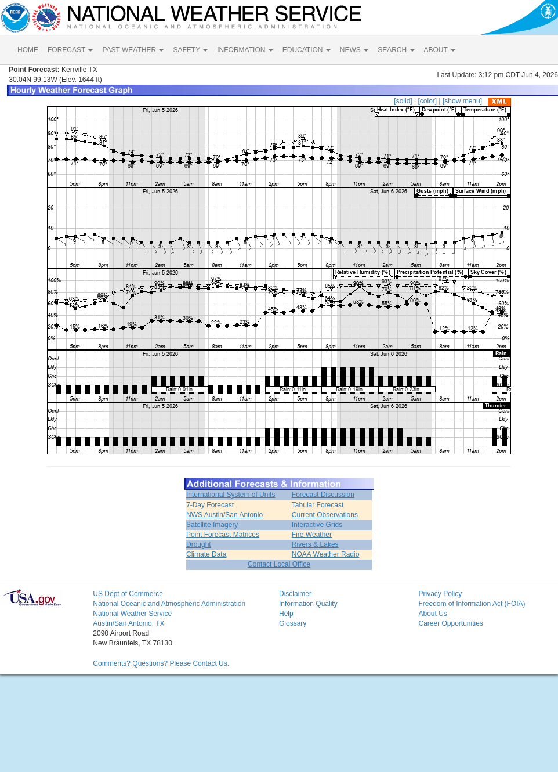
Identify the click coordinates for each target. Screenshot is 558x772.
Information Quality (308, 604)
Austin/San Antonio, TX (128, 623)
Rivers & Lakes (315, 544)
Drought (198, 544)
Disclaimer (295, 594)
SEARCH (396, 50)
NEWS (354, 50)
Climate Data (206, 554)
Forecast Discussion (323, 494)
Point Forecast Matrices (222, 535)
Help (286, 613)
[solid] (403, 101)
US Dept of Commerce (128, 594)
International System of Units (230, 494)
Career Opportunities (450, 623)
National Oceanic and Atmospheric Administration (169, 604)
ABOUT (439, 50)
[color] (427, 101)
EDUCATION (306, 50)
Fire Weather (312, 535)
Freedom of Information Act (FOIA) (471, 604)
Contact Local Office (279, 564)
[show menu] (462, 101)
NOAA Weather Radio (326, 554)
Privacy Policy (440, 594)
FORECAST (70, 50)
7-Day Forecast (210, 505)
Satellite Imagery (212, 525)
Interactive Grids (317, 525)
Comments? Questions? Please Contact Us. (161, 663)
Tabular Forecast (317, 505)
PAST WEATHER (133, 50)
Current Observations (325, 515)
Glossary (292, 623)
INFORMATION (245, 50)
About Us (432, 613)
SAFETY (190, 50)
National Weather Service (132, 613)
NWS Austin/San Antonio (224, 515)
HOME (27, 50)
